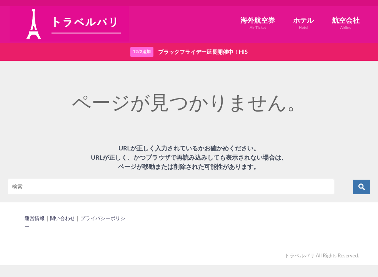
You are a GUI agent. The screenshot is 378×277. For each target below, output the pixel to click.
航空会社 (346, 23)
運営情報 (35, 218)
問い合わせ (62, 218)
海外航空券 (257, 23)
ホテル (303, 23)
